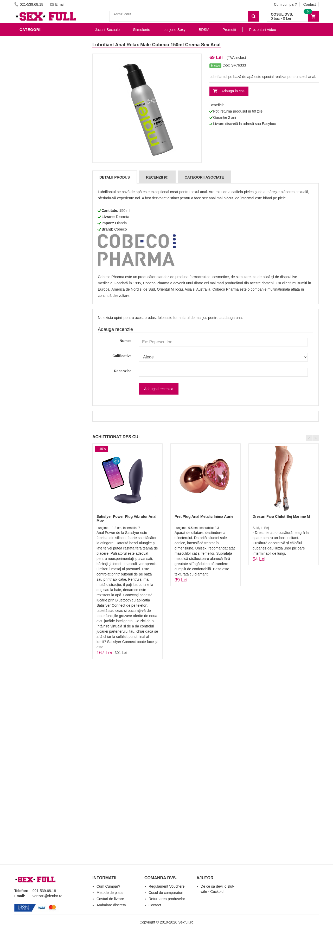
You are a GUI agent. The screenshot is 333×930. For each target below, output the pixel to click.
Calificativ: (121, 356)
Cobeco (120, 229)
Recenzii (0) (157, 177)
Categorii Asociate (204, 177)
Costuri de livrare (110, 899)
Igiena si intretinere (42, 118)
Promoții (229, 30)
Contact (309, 4)
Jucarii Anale (35, 149)
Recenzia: (122, 371)
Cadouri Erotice (38, 173)
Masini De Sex (34, 188)
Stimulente (141, 30)
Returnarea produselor (167, 899)
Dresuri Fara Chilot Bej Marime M (281, 516)
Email (57, 4)
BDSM (26, 141)
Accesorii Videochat (42, 204)
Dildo (26, 134)
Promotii (30, 211)
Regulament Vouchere (167, 886)
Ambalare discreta (111, 905)
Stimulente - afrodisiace (46, 95)
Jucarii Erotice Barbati (45, 102)
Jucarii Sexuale (107, 30)
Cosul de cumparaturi (166, 892)
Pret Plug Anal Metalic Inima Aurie (204, 516)
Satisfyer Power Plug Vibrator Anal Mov (126, 518)
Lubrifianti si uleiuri (42, 40)
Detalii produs (114, 177)
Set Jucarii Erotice (41, 180)
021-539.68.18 (28, 4)
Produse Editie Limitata (45, 227)
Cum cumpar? (285, 4)
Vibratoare (32, 110)
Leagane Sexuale (39, 196)
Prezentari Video (38, 219)
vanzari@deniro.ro (47, 896)
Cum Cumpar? (108, 886)
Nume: (125, 341)
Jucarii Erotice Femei (43, 157)
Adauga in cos (233, 91)
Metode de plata (110, 892)
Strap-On (30, 165)
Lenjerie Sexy (35, 126)
